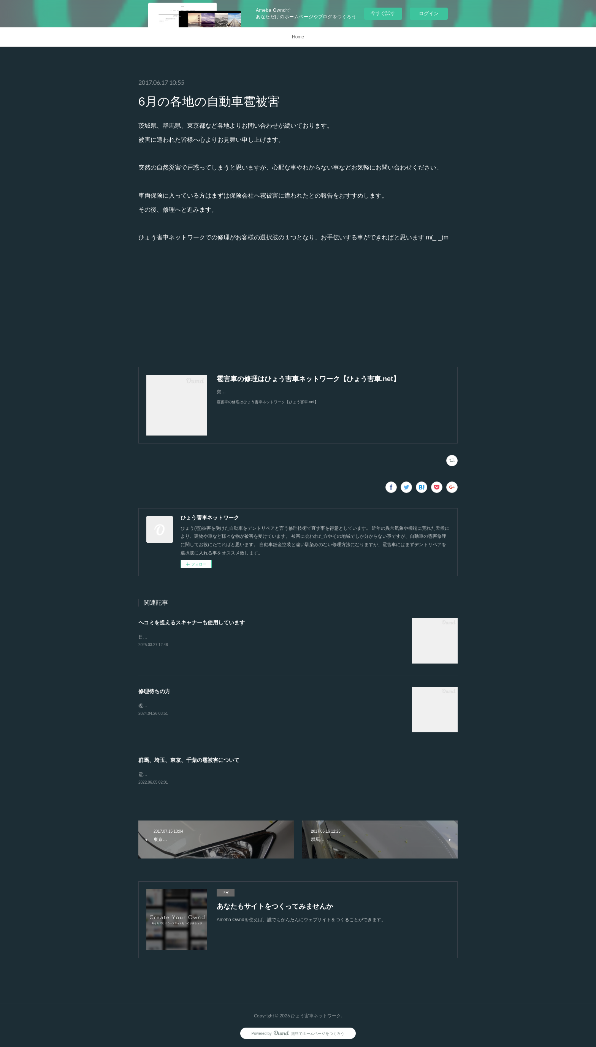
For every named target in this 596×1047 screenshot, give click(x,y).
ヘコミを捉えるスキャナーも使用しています (191, 622)
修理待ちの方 (154, 691)
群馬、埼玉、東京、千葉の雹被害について (188, 760)
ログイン (429, 13)
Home (298, 37)
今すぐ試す (383, 13)
